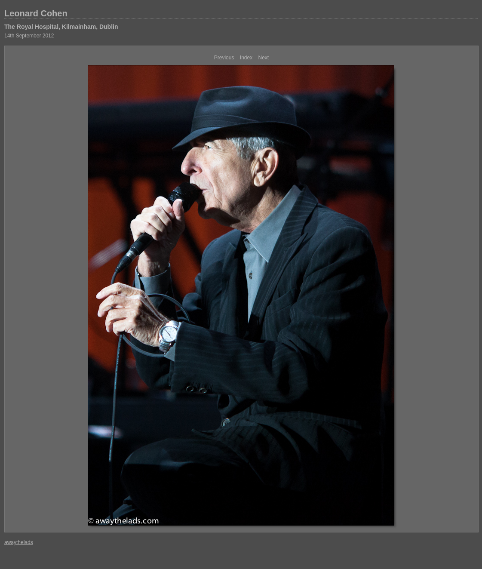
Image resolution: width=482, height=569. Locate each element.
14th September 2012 (29, 36)
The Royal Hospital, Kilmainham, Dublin (61, 26)
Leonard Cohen (36, 13)
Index (246, 58)
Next (263, 58)
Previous (224, 58)
